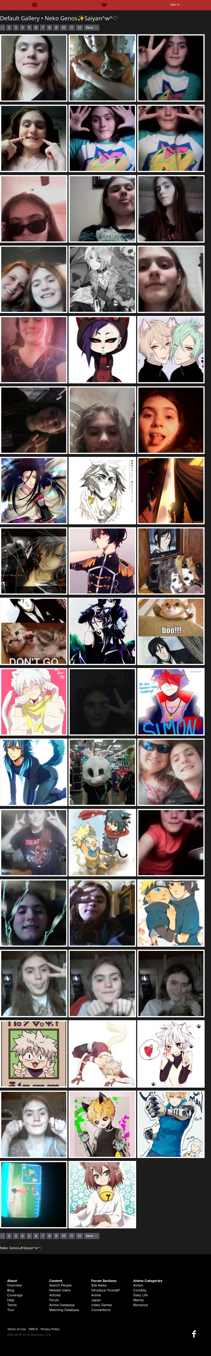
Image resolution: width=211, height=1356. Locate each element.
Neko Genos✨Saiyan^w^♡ (81, 18)
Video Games (101, 1305)
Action (138, 1285)
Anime (96, 1295)
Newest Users (60, 1290)
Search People (60, 1285)
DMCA (33, 1329)
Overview (14, 1285)
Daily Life (140, 1295)
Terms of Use (16, 1329)
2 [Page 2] (9, 27)
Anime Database (61, 1305)
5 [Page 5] (29, 27)
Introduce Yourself (105, 1290)
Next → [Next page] (91, 27)
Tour (10, 1310)
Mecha (138, 1300)
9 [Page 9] (56, 27)
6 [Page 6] (36, 27)
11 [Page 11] (71, 27)
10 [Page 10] (63, 27)
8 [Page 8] (49, 27)
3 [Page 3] (16, 27)
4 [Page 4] (23, 27)
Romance (140, 1305)
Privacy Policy (50, 1329)
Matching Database (64, 1310)
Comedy (139, 1290)
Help (10, 1300)
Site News (99, 1285)
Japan (96, 1300)
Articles (55, 1295)
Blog (10, 1290)
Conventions (101, 1310)
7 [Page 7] (43, 27)
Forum (54, 1300)
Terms (12, 1305)
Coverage (14, 1295)
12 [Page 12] (79, 27)
